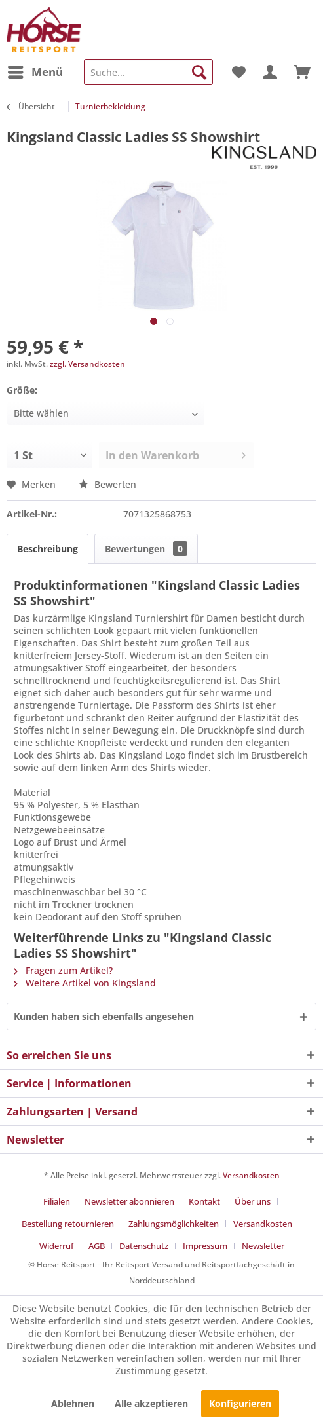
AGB (96, 1246)
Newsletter (263, 1246)
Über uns (253, 1201)
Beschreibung (47, 548)
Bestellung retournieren (68, 1223)
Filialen (56, 1201)
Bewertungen (146, 548)
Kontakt (204, 1201)
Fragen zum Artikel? (63, 970)
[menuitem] (34, 72)
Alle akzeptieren (151, 1403)
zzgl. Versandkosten (87, 363)
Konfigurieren (240, 1403)
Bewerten (107, 484)
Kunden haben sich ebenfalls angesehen (104, 1016)
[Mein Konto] (270, 72)
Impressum (205, 1246)
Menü (35, 70)
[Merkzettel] (238, 72)
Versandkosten (251, 1175)
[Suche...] (148, 72)
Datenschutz (143, 1246)
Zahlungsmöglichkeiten (173, 1223)
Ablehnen (72, 1403)
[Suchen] (199, 72)
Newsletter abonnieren (129, 1201)
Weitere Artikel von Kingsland (85, 983)
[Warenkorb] (302, 72)
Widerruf (56, 1246)
